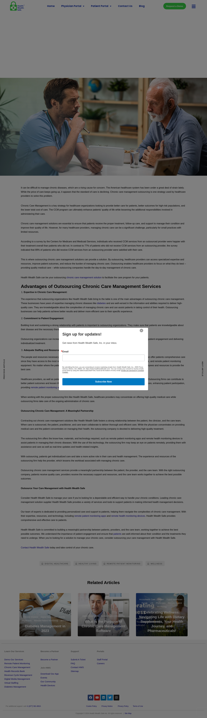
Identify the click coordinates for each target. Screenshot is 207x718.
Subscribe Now (103, 381)
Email (65, 352)
